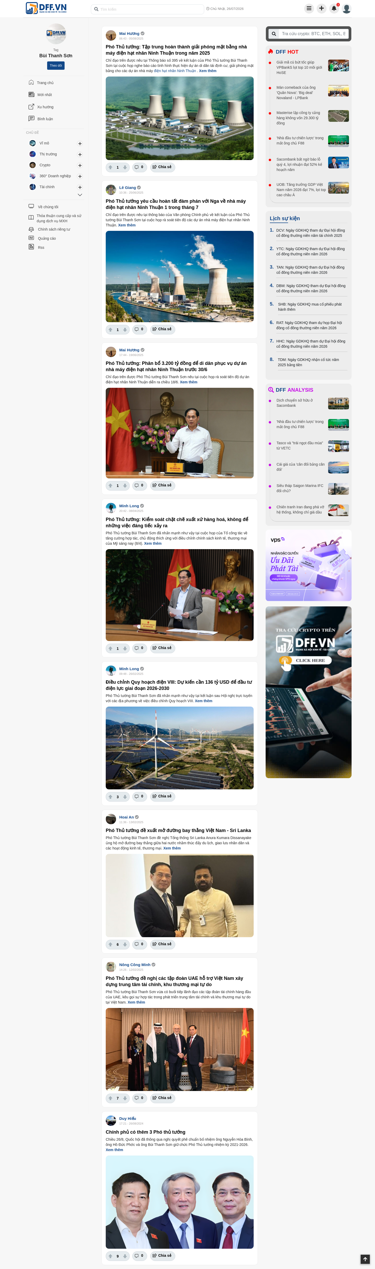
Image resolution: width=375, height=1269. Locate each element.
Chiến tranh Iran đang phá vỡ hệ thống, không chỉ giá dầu (300, 509)
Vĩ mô (44, 143)
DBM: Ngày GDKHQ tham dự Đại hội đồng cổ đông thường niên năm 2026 (311, 288)
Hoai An (126, 817)
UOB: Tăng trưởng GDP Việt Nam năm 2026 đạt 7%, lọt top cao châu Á (301, 189)
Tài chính (47, 187)
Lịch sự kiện (285, 218)
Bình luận (45, 119)
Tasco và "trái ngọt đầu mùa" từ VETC (300, 445)
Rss (41, 247)
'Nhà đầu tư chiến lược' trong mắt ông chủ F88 (300, 140)
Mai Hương (129, 33)
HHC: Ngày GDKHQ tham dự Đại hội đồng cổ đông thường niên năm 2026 (310, 343)
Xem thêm (207, 71)
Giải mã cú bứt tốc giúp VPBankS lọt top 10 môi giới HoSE (299, 67)
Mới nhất (45, 95)
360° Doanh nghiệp (55, 176)
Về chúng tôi (48, 207)
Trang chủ (45, 83)
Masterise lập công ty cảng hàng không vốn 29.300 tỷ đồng (298, 118)
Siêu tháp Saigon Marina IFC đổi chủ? (300, 488)
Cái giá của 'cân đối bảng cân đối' (301, 467)
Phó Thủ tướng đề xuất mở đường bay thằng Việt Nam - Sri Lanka (178, 830)
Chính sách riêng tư (54, 229)
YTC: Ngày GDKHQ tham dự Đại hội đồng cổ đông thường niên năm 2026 (310, 251)
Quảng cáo (47, 238)
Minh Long (129, 506)
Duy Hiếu (127, 1118)
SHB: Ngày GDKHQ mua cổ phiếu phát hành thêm (310, 307)
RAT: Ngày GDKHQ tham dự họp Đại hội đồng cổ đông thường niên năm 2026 (309, 325)
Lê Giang (128, 187)
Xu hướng (45, 107)
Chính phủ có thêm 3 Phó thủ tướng (145, 1132)
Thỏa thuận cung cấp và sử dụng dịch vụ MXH (59, 218)
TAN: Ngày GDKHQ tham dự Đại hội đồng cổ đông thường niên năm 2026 (310, 270)
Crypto (45, 165)
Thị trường (48, 154)
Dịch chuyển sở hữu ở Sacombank (295, 403)
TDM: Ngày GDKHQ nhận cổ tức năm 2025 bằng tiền (308, 362)
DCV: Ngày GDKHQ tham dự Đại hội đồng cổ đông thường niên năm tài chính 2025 (310, 233)
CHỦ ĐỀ (32, 133)
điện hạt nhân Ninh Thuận (175, 71)
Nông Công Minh (135, 964)
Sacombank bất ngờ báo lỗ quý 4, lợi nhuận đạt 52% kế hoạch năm (299, 164)
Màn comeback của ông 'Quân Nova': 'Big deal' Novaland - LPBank (296, 92)
